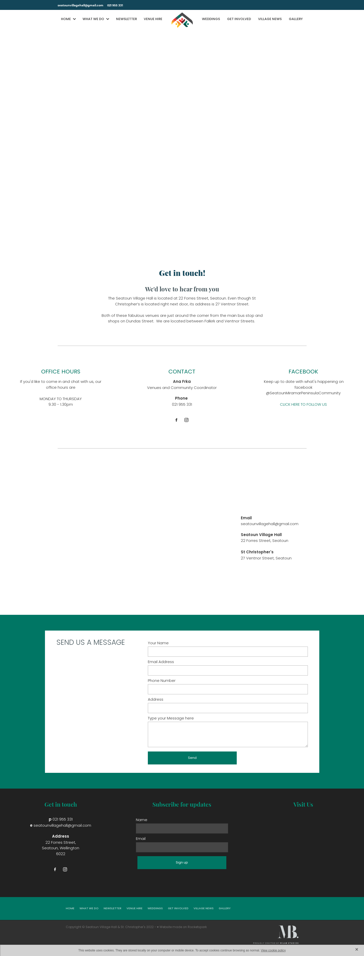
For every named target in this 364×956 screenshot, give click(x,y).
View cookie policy (273, 950)
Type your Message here (171, 718)
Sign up (182, 862)
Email (141, 839)
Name (141, 820)
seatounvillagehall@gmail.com (80, 5)
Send (192, 758)
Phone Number (162, 681)
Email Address (161, 662)
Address (155, 700)
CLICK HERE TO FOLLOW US (303, 405)
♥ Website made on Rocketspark (182, 927)
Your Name (158, 643)
